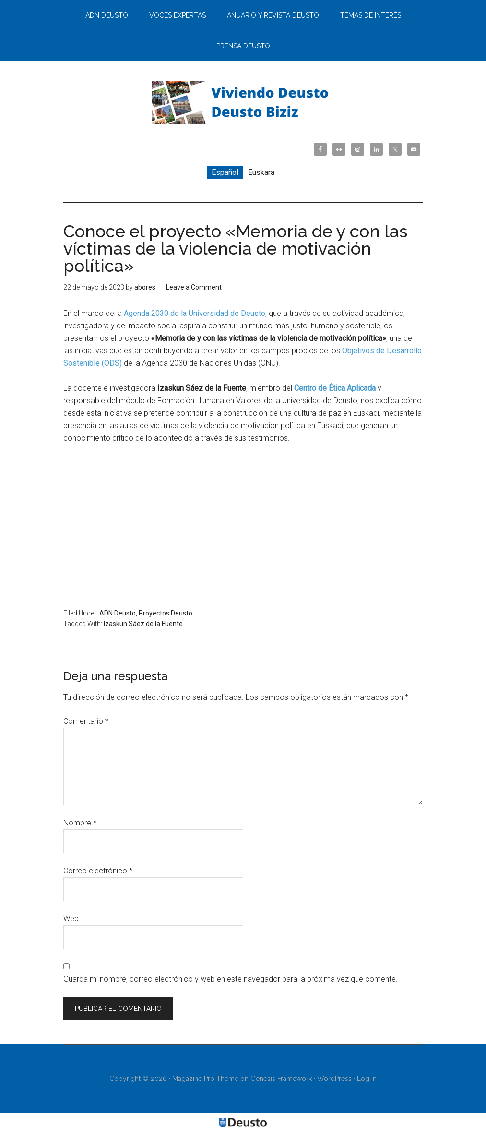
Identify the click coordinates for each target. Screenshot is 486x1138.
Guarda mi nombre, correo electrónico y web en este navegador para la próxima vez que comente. (230, 979)
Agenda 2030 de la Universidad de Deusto (194, 313)
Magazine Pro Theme (205, 1078)
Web (71, 918)
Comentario (85, 721)
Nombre (79, 822)
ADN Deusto (117, 613)
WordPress (334, 1078)
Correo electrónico (97, 870)
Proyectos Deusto (165, 613)
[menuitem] (225, 172)
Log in (367, 1078)
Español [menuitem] (225, 172)
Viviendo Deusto (243, 102)
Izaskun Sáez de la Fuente (143, 623)
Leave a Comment (194, 287)
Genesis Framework (281, 1078)
